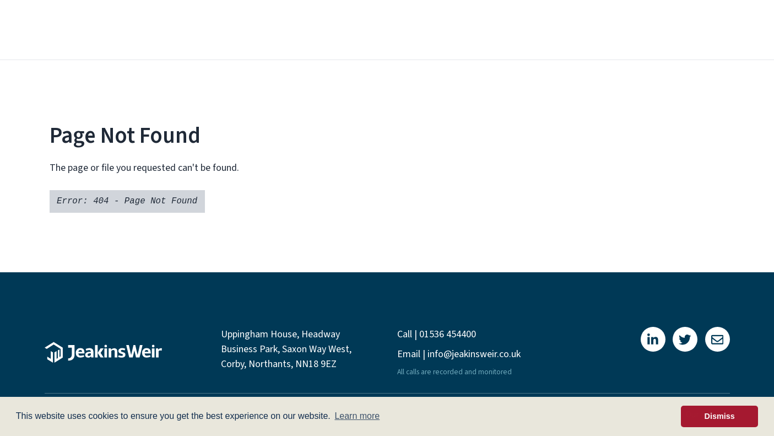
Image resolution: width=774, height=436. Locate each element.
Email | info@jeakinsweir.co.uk (459, 354)
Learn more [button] (357, 416)
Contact (697, 29)
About (347, 29)
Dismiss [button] (720, 416)
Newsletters (626, 29)
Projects (556, 29)
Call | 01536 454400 (436, 334)
